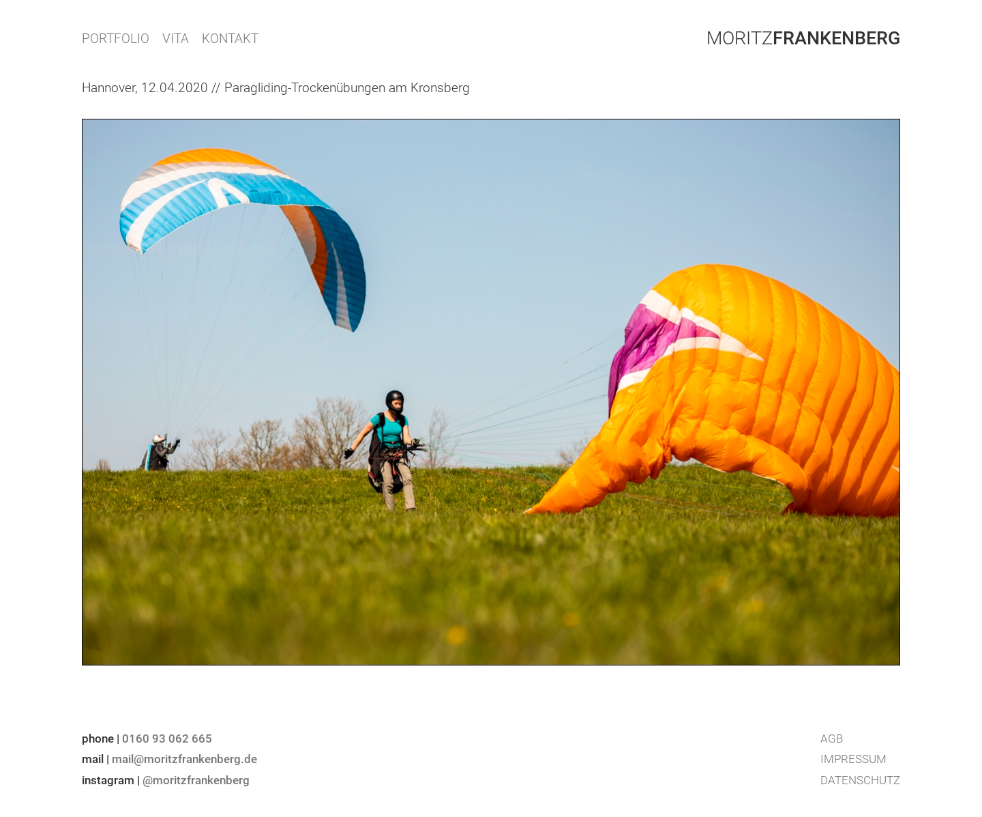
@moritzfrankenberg (196, 780)
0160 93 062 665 (167, 738)
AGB (831, 738)
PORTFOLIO (115, 38)
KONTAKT (230, 38)
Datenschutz (860, 780)
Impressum (853, 759)
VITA (175, 38)
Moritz (803, 38)
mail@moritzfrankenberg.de (184, 759)
